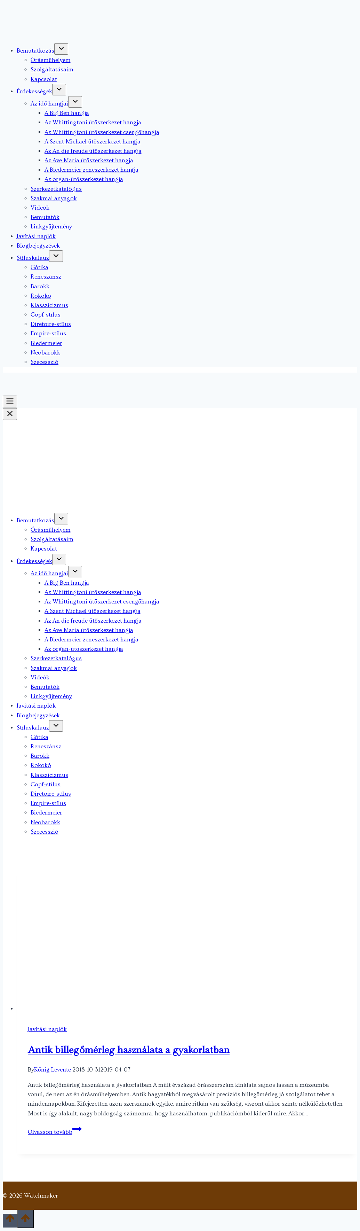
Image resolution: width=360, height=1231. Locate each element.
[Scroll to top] (10, 1221)
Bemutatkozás (35, 50)
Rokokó (41, 296)
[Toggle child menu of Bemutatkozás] (61, 49)
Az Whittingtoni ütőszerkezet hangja (93, 122)
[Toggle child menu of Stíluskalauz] (56, 256)
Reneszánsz (46, 276)
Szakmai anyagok (54, 198)
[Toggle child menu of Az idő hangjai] (75, 102)
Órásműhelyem (51, 60)
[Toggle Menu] (10, 401)
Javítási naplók (36, 236)
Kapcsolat (44, 79)
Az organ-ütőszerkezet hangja (84, 179)
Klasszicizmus (49, 305)
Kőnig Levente (52, 1069)
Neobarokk (45, 352)
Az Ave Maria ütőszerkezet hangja (89, 160)
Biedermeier (46, 343)
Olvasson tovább (55, 1132)
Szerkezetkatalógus (56, 189)
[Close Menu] (10, 414)
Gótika (39, 267)
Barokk (40, 286)
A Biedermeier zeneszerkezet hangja (91, 169)
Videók (40, 207)
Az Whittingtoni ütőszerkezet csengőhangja (102, 132)
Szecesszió (44, 362)
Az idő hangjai (49, 103)
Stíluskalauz (33, 258)
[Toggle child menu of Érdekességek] (59, 89)
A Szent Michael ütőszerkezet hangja (93, 141)
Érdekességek (34, 91)
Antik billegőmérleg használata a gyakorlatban (129, 1049)
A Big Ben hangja (67, 113)
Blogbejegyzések (38, 245)
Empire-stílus (48, 333)
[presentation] (187, 938)
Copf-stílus (46, 314)
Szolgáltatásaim (52, 69)
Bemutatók (45, 217)
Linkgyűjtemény (51, 226)
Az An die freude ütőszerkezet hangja (93, 151)
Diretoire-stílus (51, 324)
